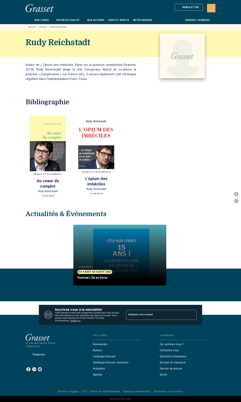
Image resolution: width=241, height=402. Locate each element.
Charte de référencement (105, 391)
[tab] (29, 20)
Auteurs (43, 27)
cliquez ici (75, 321)
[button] (189, 7)
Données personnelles (136, 391)
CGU (84, 391)
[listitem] (28, 369)
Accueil (32, 27)
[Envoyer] (193, 315)
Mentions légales (68, 391)
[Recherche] (211, 8)
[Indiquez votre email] (157, 315)
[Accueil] (40, 8)
